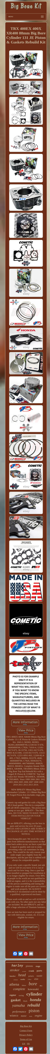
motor (24, 1016)
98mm (24, 985)
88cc (41, 985)
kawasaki (33, 989)
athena (14, 984)
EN (23, 1043)
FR (28, 1043)
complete (19, 989)
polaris (31, 976)
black (25, 1001)
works (22, 979)
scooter (24, 971)
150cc (29, 979)
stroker (15, 970)
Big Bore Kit (26, 1026)
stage (38, 966)
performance (19, 1011)
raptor (13, 995)
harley (17, 965)
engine (38, 1015)
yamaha (18, 1005)
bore (33, 983)
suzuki (39, 976)
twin (30, 1016)
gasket (16, 1000)
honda (35, 999)
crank (31, 971)
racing (21, 995)
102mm (15, 980)
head (22, 975)
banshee (13, 976)
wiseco (14, 1015)
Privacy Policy (26, 1035)
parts (39, 970)
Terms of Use (26, 1039)
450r (36, 979)
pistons (29, 966)
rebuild (33, 1005)
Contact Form (26, 1030)
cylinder (34, 994)
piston (34, 1010)
